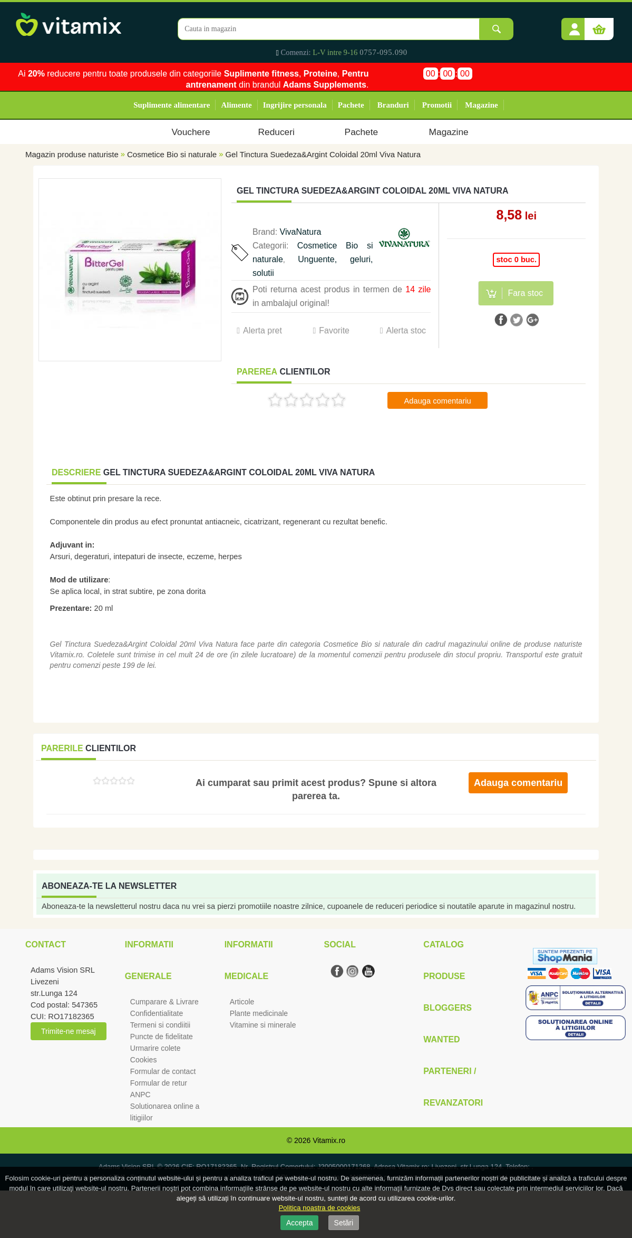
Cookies (143, 1059)
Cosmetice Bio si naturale (172, 154)
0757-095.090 (383, 52)
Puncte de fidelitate (161, 1036)
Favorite (334, 330)
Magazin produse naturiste (72, 154)
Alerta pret (262, 330)
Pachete (351, 105)
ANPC (140, 1094)
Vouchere (190, 132)
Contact (45, 944)
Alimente (236, 105)
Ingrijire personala (295, 105)
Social (339, 944)
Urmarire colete (155, 1048)
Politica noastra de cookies (320, 1208)
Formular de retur (158, 1083)
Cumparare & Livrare (164, 1001)
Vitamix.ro (329, 1140)
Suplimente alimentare (171, 105)
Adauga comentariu (437, 401)
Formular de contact (163, 1071)
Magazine (481, 105)
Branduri (393, 105)
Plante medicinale (259, 1013)
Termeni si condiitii (160, 1025)
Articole (242, 1001)
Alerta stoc (406, 330)
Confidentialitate (156, 1013)
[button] (574, 25)
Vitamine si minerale (263, 1025)
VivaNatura (301, 231)
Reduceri (276, 132)
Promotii (437, 105)
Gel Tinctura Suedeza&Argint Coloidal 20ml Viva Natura (323, 154)
